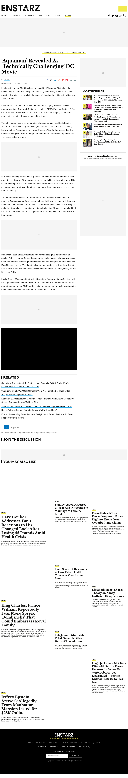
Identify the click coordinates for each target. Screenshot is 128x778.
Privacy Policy (84, 750)
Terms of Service (68, 750)
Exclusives (21, 17)
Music (78, 17)
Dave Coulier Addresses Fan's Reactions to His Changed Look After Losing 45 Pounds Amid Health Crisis (23, 531)
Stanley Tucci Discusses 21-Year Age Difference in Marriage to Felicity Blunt (71, 513)
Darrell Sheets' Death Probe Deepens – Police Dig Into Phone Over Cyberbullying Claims (107, 522)
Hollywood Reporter (37, 134)
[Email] (70, 84)
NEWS (5, 17)
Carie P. (7, 83)
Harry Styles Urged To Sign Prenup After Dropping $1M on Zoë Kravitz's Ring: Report (107, 146)
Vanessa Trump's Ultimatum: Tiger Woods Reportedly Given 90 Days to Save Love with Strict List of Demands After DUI (108, 103)
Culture (64, 746)
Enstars (20, 8)
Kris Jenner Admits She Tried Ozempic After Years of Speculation (70, 642)
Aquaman (15, 431)
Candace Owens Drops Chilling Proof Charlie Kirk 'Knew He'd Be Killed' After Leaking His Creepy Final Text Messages (108, 112)
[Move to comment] (75, 84)
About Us (42, 750)
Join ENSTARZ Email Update (64, 756)
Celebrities (41, 17)
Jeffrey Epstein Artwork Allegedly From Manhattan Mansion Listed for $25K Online (19, 709)
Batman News (19, 259)
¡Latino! (92, 17)
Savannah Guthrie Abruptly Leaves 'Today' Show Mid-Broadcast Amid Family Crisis (107, 138)
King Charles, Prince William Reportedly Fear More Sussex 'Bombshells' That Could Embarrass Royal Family (23, 619)
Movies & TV (61, 17)
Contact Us (53, 750)
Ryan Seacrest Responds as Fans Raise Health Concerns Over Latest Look (108, 129)
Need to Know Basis (98, 160)
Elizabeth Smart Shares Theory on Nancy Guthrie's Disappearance (108, 597)
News (46, 56)
